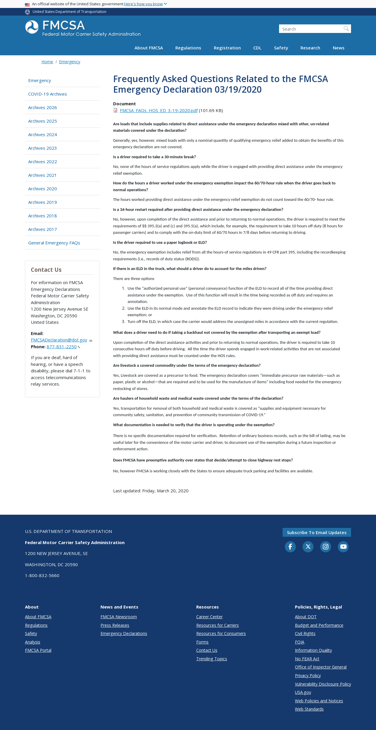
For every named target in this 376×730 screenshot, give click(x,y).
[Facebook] (290, 547)
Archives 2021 (42, 175)
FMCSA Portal (38, 650)
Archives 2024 (42, 134)
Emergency (69, 61)
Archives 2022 (42, 161)
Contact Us (206, 650)
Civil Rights (305, 633)
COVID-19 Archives (47, 94)
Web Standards (309, 709)
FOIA (299, 642)
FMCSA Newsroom (118, 616)
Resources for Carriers (217, 625)
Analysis (32, 642)
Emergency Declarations (123, 633)
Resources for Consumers (221, 633)
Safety (281, 48)
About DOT (306, 616)
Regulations (188, 48)
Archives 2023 (42, 148)
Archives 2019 (42, 202)
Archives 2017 (42, 229)
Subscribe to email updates (317, 532)
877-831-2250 (63, 346)
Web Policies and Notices (319, 701)
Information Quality (313, 650)
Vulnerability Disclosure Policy (323, 684)
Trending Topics (211, 658)
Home (47, 61)
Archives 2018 (42, 216)
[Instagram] (325, 547)
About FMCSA (149, 48)
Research (310, 48)
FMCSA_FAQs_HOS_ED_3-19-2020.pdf (159, 110)
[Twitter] (308, 547)
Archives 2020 (42, 188)
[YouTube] (343, 547)
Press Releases (114, 625)
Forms (202, 642)
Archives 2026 (42, 107)
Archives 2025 (42, 121)
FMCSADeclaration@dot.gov (62, 340)
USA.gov (303, 692)
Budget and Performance (319, 625)
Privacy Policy (308, 675)
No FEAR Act (307, 658)
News (339, 48)
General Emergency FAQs (54, 243)
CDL (257, 48)
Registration (227, 48)
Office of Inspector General (321, 667)
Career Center (209, 616)
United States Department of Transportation (69, 11)
